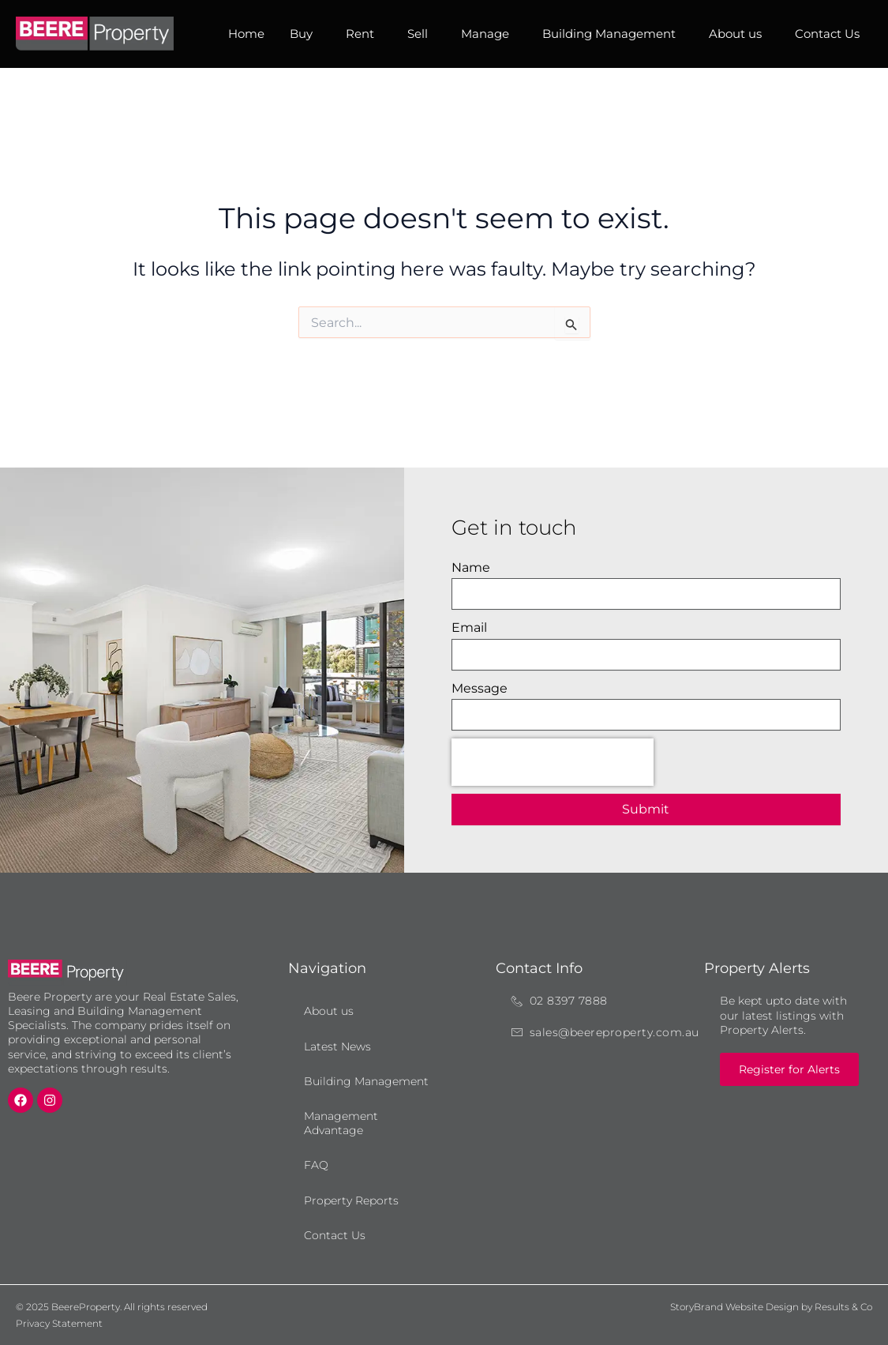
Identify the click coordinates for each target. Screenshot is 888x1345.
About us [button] (739, 34)
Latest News (337, 1046)
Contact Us (827, 33)
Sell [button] (421, 34)
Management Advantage (341, 1123)
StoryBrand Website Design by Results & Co (771, 1307)
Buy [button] (305, 34)
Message (479, 688)
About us (329, 1011)
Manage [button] (489, 34)
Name (470, 567)
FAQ (316, 1165)
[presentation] (552, 762)
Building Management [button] (613, 34)
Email (469, 627)
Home (246, 33)
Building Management (366, 1081)
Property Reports (351, 1200)
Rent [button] (364, 34)
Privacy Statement (59, 1323)
